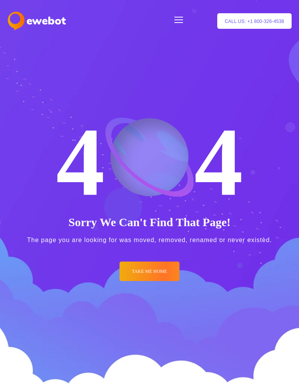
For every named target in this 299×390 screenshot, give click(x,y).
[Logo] (37, 21)
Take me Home (149, 271)
